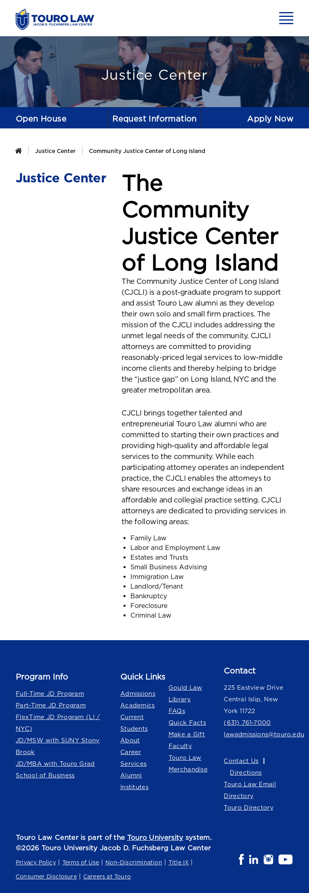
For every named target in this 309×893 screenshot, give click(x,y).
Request (154, 119)
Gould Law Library (185, 693)
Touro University (155, 837)
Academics (137, 705)
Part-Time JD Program (51, 705)
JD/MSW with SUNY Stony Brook (58, 746)
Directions (246, 772)
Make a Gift (187, 734)
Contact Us (241, 760)
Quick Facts (187, 722)
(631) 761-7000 (247, 722)
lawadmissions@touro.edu (258, 734)
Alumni (131, 775)
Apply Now (270, 118)
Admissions (137, 693)
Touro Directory (249, 807)
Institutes (134, 786)
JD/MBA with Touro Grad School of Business (55, 769)
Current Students (134, 722)
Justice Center (55, 151)
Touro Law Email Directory (250, 790)
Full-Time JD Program (50, 693)
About (130, 740)
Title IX (179, 862)
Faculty (180, 745)
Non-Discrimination (133, 862)
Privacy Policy (36, 862)
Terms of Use (80, 862)
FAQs (177, 710)
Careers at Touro (107, 876)
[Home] (18, 151)
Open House (41, 118)
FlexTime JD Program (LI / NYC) (58, 722)
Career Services (133, 757)
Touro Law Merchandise (188, 763)
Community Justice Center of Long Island (147, 151)
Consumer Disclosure (46, 876)
